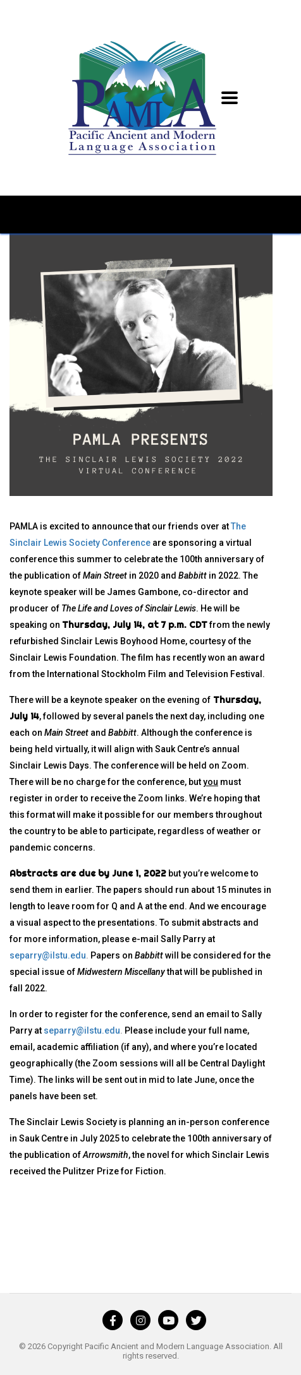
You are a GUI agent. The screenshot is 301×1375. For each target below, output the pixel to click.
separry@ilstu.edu (47, 955)
